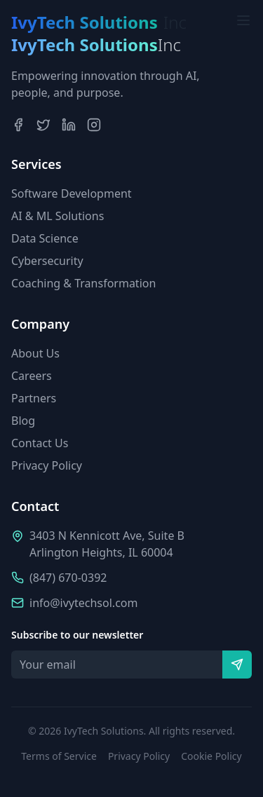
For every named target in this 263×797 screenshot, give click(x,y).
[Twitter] (43, 125)
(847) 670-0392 (68, 577)
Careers (31, 375)
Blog (23, 420)
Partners (33, 398)
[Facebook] (18, 125)
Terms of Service (59, 756)
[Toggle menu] (243, 20)
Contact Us (39, 443)
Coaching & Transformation (83, 283)
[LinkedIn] (69, 125)
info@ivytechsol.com (83, 603)
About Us (35, 353)
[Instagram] (94, 125)
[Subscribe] (237, 664)
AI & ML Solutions (57, 216)
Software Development (71, 193)
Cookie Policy (211, 756)
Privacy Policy (46, 465)
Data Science (45, 238)
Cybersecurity (47, 260)
